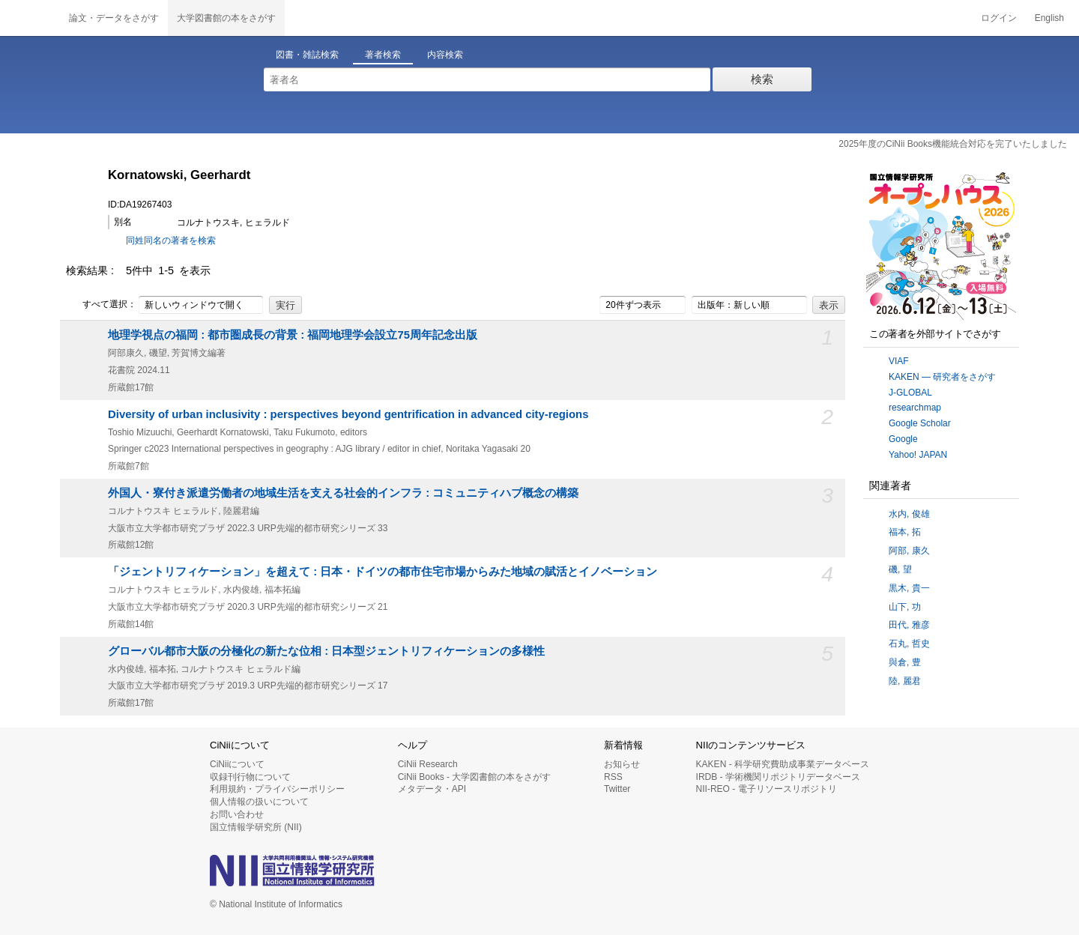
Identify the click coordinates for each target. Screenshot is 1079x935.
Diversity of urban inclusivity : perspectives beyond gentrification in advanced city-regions (348, 414)
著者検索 (383, 54)
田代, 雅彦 (909, 625)
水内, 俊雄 (909, 514)
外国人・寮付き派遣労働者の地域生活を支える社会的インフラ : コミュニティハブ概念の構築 (343, 493)
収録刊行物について (250, 777)
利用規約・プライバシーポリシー (277, 789)
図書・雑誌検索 (307, 54)
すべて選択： (101, 305)
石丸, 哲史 (909, 643)
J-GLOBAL (910, 392)
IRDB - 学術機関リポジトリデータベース (778, 777)
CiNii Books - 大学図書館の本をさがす (474, 777)
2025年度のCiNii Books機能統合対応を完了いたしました (952, 144)
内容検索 (445, 54)
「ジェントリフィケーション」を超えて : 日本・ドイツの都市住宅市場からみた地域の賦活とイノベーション (382, 572)
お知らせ (622, 764)
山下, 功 (905, 607)
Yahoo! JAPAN (918, 455)
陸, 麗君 (905, 681)
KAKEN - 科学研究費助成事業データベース (782, 764)
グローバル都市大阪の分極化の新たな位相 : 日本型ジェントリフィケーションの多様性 (326, 651)
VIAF (899, 361)
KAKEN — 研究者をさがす (942, 377)
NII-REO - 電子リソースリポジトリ (766, 789)
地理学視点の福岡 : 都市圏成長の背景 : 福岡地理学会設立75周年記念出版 (292, 335)
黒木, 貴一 (909, 588)
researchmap (915, 407)
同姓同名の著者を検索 (171, 240)
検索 (762, 79)
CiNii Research (428, 764)
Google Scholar (920, 423)
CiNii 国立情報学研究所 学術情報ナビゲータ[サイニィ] (30, 18)
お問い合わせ (237, 814)
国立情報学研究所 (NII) (256, 827)
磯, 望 (900, 569)
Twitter (617, 789)
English (1049, 18)
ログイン (999, 18)
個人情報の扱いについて (259, 801)
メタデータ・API (432, 789)
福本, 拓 (905, 532)
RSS (613, 777)
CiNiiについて (237, 764)
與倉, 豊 (905, 662)
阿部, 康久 (909, 550)
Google (903, 439)
